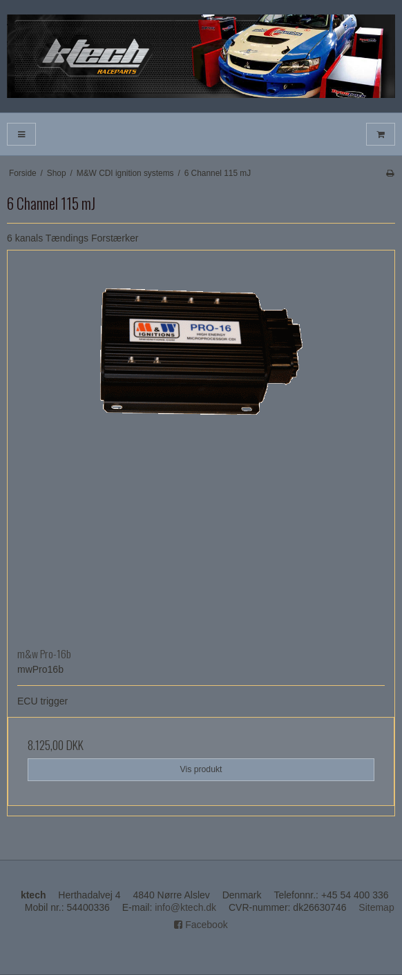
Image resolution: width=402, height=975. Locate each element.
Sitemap (376, 907)
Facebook (200, 924)
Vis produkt (201, 769)
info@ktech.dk (185, 907)
